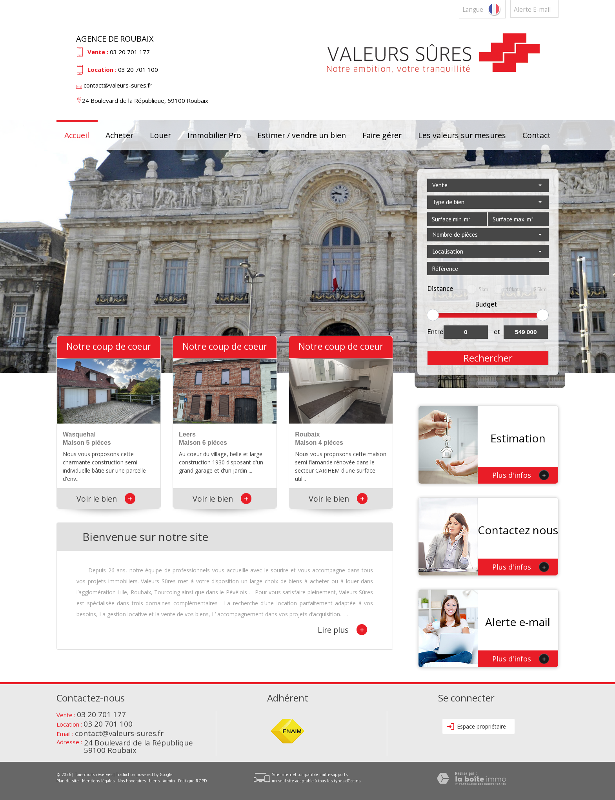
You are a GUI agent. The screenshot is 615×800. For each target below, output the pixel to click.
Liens (154, 781)
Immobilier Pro (214, 135)
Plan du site (67, 781)
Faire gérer (382, 135)
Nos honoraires (132, 781)
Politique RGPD (192, 781)
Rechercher (488, 358)
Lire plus (342, 629)
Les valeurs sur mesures (462, 135)
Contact (536, 135)
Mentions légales (98, 781)
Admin (169, 781)
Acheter (119, 135)
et (497, 331)
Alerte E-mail (532, 9)
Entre (435, 331)
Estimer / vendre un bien (301, 135)
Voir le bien (105, 498)
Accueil (76, 135)
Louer (160, 135)
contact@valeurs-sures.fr (118, 85)
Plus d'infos (520, 475)
